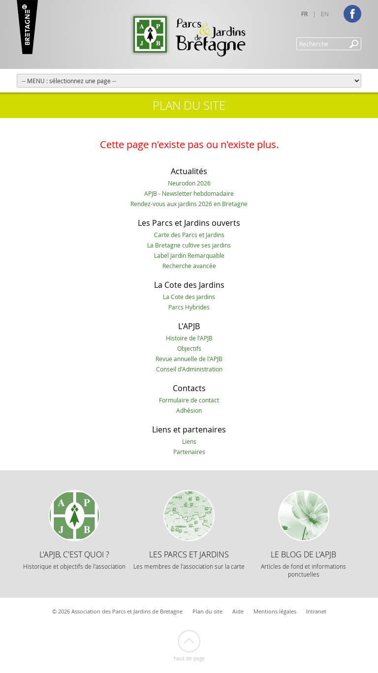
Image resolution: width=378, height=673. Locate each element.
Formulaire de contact (189, 400)
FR (304, 14)
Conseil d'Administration (189, 369)
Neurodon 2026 (189, 183)
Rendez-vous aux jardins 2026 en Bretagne (189, 204)
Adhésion (189, 410)
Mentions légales (274, 611)
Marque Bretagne (27, 27)
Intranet (316, 611)
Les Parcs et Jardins (189, 559)
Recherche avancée (189, 266)
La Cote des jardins (189, 297)
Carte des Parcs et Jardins (189, 235)
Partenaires (189, 452)
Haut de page (189, 658)
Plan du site (207, 611)
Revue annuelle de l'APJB (189, 359)
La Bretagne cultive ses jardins (189, 245)
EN (325, 14)
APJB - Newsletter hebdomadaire (189, 193)
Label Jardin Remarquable (189, 255)
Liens (189, 441)
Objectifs (189, 348)
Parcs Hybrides (189, 307)
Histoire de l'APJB (189, 338)
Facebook (352, 14)
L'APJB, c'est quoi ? (74, 559)
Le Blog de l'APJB (303, 563)
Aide (238, 611)
